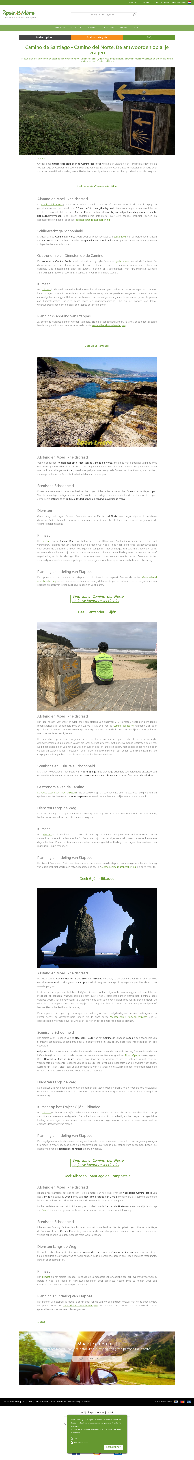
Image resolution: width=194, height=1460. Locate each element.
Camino (92, 28)
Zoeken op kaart (45, 38)
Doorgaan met (113, 1447)
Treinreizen (108, 28)
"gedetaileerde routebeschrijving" (128, 1017)
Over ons (133, 3)
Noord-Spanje (132, 1055)
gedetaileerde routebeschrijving (93, 220)
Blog (136, 28)
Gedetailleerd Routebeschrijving (80, 1306)
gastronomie (122, 261)
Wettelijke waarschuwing (68, 1402)
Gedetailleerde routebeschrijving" (118, 867)
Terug (43, 1322)
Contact (145, 2)
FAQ (149, 38)
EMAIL (167, 3)
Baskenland (120, 237)
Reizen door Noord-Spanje (68, 28)
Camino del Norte (51, 205)
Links (30, 1402)
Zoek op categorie (97, 38)
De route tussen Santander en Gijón (56, 793)
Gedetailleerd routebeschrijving (109, 326)
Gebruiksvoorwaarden (45, 1402)
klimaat (46, 290)
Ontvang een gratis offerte (99, 1359)
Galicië (45, 1210)
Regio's (123, 28)
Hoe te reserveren (11, 1402)
